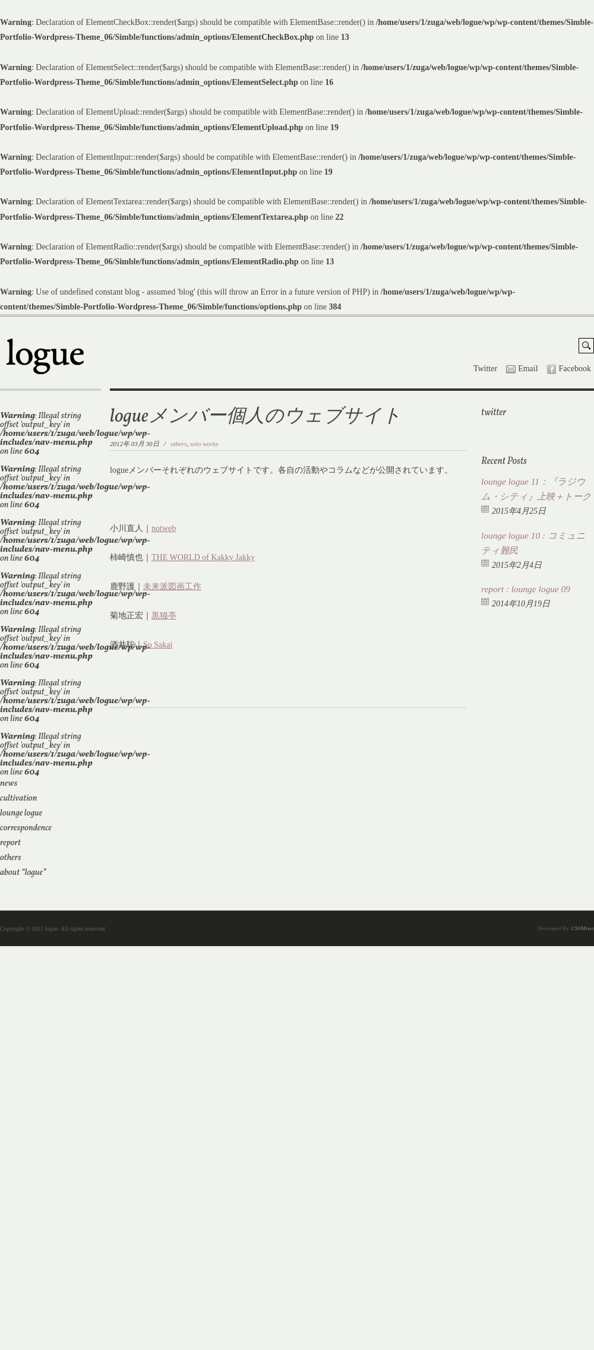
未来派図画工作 (172, 586)
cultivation (18, 798)
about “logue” (23, 873)
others (10, 858)
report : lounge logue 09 (525, 589)
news (8, 783)
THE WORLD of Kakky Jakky (203, 557)
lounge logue (21, 813)
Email (528, 369)
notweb (163, 528)
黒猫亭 (163, 615)
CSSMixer (582, 928)
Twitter (485, 369)
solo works (204, 443)
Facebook (575, 369)
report (10, 843)
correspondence (26, 828)
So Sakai (157, 644)
